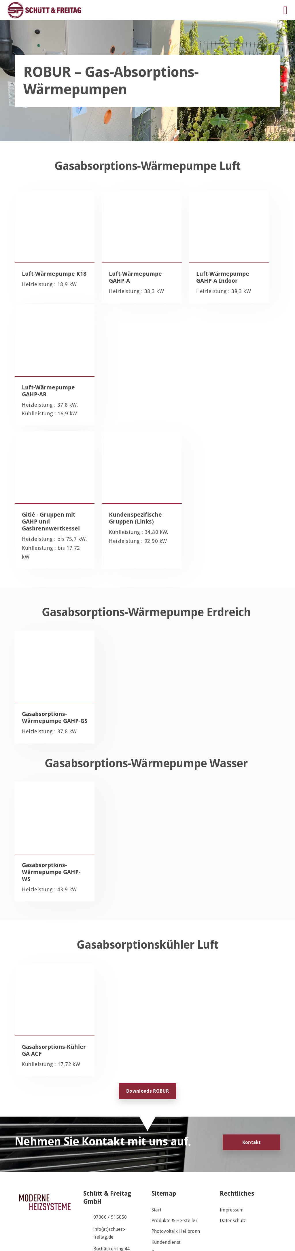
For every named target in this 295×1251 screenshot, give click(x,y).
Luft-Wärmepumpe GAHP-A (110, 280)
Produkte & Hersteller (174, 1168)
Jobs (156, 1210)
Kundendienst (166, 1189)
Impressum (232, 1157)
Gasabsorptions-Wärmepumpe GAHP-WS (44, 803)
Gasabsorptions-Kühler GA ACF (44, 989)
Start (157, 1157)
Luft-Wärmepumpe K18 (42, 280)
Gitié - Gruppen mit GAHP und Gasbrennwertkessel (43, 427)
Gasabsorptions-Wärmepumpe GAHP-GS (44, 637)
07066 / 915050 (110, 1164)
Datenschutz (233, 1168)
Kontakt (251, 1089)
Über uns (161, 1200)
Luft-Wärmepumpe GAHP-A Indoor (179, 280)
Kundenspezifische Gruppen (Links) (113, 424)
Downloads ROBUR (147, 1038)
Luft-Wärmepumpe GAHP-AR (247, 280)
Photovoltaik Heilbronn (176, 1178)
